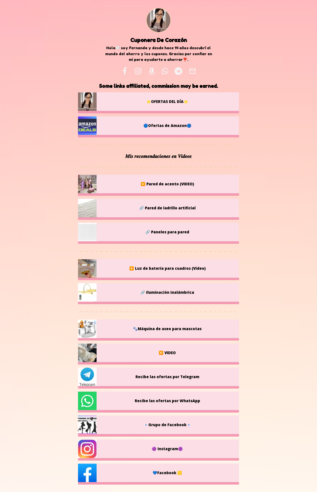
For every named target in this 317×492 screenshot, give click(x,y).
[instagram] (138, 71)
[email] (192, 71)
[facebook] (124, 71)
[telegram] (178, 71)
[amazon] (151, 71)
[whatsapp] (165, 71)
